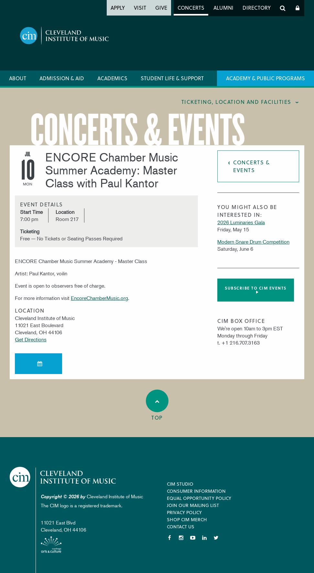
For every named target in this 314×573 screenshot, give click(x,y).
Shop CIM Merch (187, 519)
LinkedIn (204, 537)
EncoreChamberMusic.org (99, 298)
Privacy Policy (184, 512)
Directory (257, 7)
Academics (112, 78)
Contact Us (180, 526)
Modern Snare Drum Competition (253, 241)
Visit (140, 7)
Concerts (191, 7)
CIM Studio (180, 483)
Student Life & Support (172, 78)
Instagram (181, 537)
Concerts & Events (251, 166)
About (17, 78)
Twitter (216, 537)
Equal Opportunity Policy (199, 498)
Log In (297, 8)
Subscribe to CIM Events (256, 288)
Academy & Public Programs (265, 78)
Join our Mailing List (193, 505)
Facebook (169, 537)
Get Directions (31, 339)
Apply (118, 7)
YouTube (192, 537)
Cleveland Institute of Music (63, 477)
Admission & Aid (61, 78)
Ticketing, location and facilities (236, 101)
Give (161, 7)
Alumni (223, 7)
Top (157, 405)
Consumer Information (196, 491)
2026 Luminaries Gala (241, 222)
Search (283, 8)
